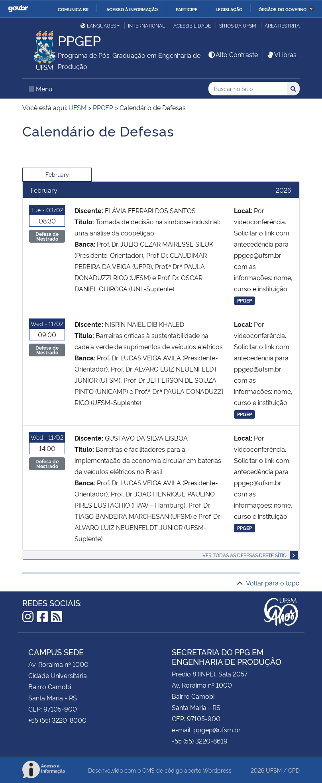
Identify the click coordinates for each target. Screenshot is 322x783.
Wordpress (217, 770)
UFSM (274, 770)
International (146, 25)
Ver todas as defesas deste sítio (244, 555)
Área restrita (282, 25)
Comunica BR (73, 9)
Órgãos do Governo (282, 9)
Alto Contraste (233, 54)
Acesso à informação (132, 9)
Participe (187, 9)
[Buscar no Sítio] (247, 89)
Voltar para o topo (268, 582)
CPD (294, 770)
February (57, 174)
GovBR (18, 8)
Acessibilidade (192, 25)
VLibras (281, 54)
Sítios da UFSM (237, 25)
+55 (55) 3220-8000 (57, 720)
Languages (98, 25)
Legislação (229, 9)
